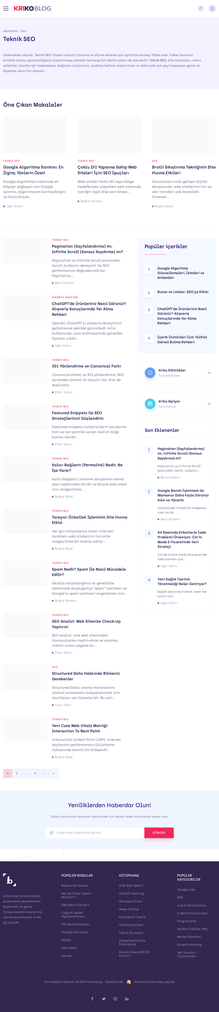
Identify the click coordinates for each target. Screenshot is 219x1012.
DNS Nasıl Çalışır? (75, 905)
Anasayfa (10, 31)
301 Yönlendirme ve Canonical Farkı (86, 366)
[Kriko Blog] (32, 8)
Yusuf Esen (63, 705)
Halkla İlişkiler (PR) (192, 929)
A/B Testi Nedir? (131, 885)
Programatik (186, 921)
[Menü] (6, 8)
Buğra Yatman (91, 201)
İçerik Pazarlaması (192, 905)
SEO (23, 31)
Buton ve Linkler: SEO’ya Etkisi (182, 292)
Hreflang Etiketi (131, 925)
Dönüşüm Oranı (131, 901)
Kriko (37, 917)
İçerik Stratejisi (131, 933)
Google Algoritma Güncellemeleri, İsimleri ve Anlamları (180, 273)
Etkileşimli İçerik (132, 917)
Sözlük (66, 940)
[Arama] (200, 8)
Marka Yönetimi (189, 937)
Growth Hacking (65, 297)
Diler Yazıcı (64, 392)
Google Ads (186, 890)
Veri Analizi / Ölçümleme (187, 954)
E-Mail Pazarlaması (192, 913)
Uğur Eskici (14, 206)
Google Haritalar (74, 932)
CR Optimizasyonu (75, 924)
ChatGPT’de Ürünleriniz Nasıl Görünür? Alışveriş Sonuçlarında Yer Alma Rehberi (89, 309)
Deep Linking (129, 909)
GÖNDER (159, 833)
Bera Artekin (64, 283)
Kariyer (67, 956)
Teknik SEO (11, 160)
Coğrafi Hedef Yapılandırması (73, 914)
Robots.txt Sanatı (74, 885)
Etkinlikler (69, 948)
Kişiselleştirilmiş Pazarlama (132, 942)
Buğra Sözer (164, 206)
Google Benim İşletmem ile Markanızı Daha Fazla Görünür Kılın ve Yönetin (183, 495)
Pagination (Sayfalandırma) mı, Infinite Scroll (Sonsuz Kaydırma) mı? (181, 453)
